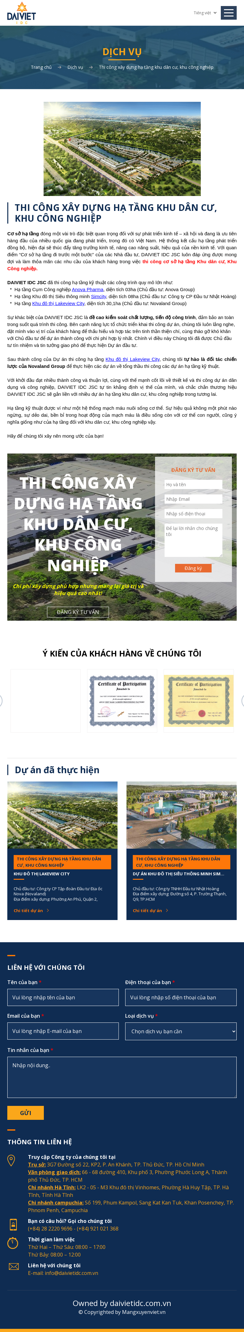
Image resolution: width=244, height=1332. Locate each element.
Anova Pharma (87, 289)
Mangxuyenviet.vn (144, 1312)
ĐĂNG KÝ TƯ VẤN (78, 612)
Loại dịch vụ (141, 1015)
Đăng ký (193, 568)
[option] (45, 701)
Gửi (25, 1113)
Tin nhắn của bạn (30, 1050)
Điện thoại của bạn (150, 982)
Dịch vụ (75, 67)
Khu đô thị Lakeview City (132, 359)
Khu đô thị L (45, 303)
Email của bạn (25, 1015)
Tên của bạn (24, 982)
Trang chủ (41, 67)
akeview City (71, 303)
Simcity (98, 296)
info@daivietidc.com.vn (71, 1273)
